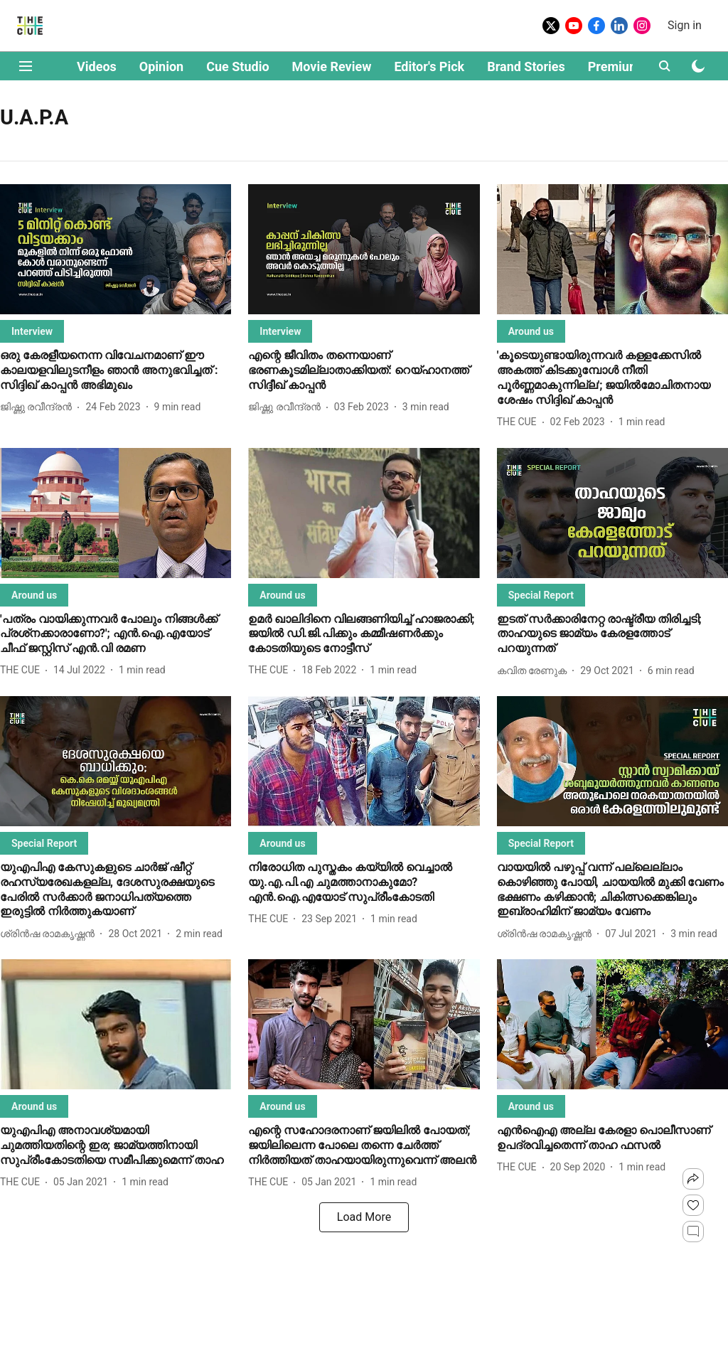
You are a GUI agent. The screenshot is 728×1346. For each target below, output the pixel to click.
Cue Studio (237, 66)
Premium (614, 66)
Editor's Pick (429, 66)
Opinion (161, 66)
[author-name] (38, 407)
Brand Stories (526, 66)
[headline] (115, 370)
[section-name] (32, 331)
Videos (97, 66)
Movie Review (332, 66)
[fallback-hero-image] (115, 249)
